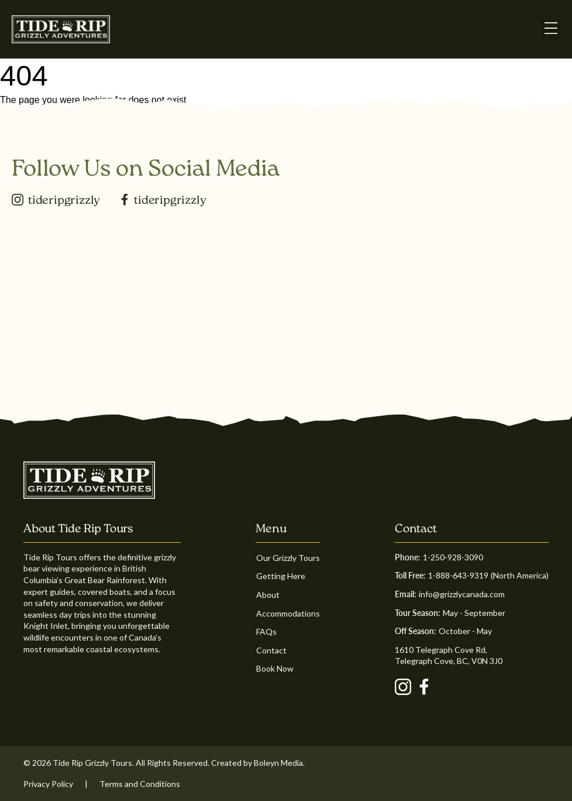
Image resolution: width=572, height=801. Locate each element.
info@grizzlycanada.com (462, 594)
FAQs (266, 631)
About (268, 595)
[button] (550, 29)
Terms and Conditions (139, 784)
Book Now (275, 668)
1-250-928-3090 (453, 557)
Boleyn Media (278, 763)
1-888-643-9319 (458, 575)
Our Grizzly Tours (288, 558)
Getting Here (280, 576)
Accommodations (288, 613)
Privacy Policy (48, 784)
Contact (271, 650)
